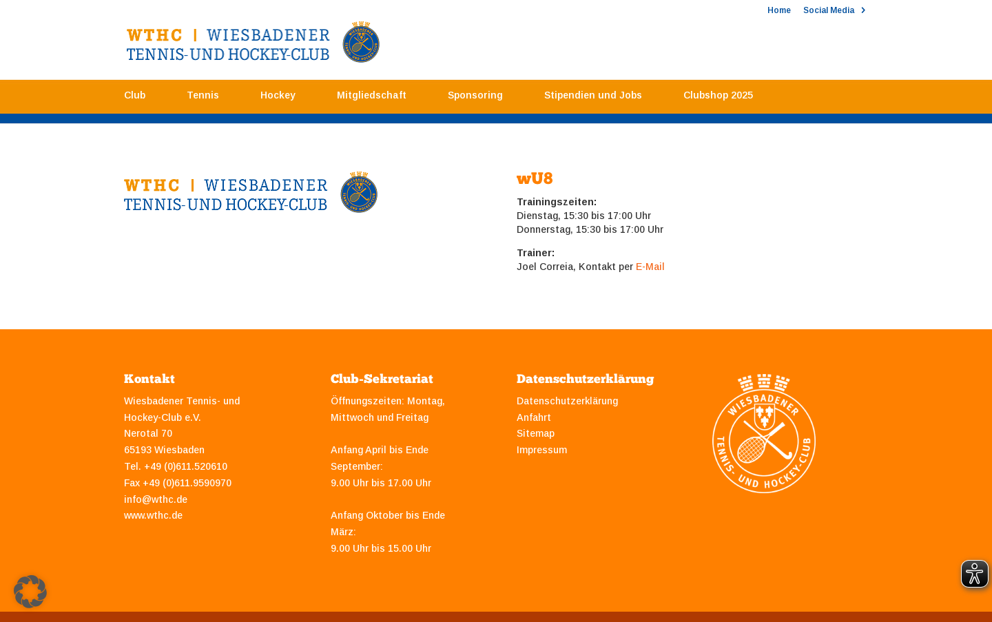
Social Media (828, 10)
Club (134, 98)
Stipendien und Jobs (593, 98)
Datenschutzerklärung (567, 400)
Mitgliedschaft (371, 98)
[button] (30, 591)
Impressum (542, 449)
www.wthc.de (153, 515)
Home (779, 10)
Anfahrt (534, 417)
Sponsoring (475, 98)
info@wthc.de (155, 499)
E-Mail (650, 266)
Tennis (203, 98)
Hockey (278, 98)
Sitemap (536, 433)
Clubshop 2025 (718, 98)
